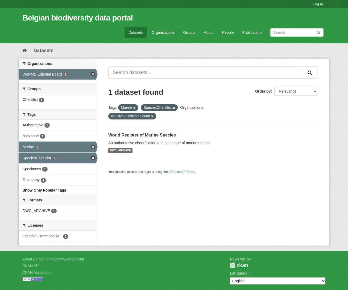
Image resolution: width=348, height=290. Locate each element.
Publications (252, 32)
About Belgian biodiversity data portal (53, 259)
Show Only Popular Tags (44, 190)
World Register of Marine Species (142, 135)
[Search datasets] (297, 32)
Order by (263, 91)
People (228, 32)
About (209, 32)
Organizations (163, 32)
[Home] (24, 50)
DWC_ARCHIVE (120, 150)
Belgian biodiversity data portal (77, 17)
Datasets (136, 32)
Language (238, 273)
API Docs (188, 172)
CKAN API (31, 266)
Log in (318, 4)
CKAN (239, 265)
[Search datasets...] (205, 73)
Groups (189, 32)
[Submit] (318, 32)
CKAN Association (37, 272)
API (170, 172)
